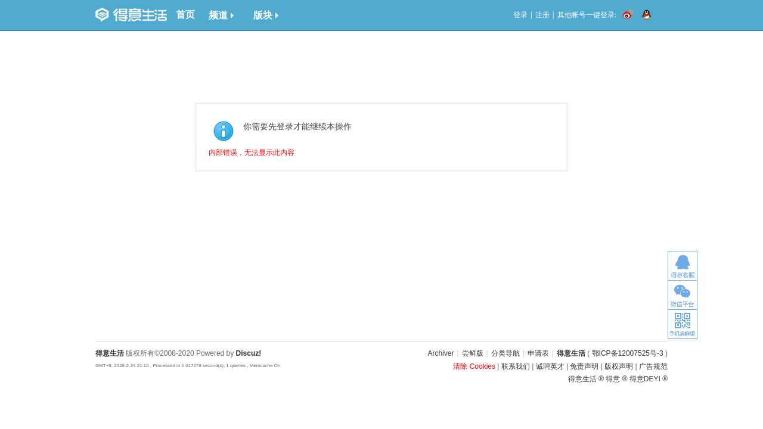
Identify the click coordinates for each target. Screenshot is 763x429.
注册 (542, 15)
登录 (520, 15)
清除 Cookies (474, 366)
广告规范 (653, 366)
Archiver (440, 353)
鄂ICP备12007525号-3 (627, 353)
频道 (221, 15)
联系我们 (515, 366)
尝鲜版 (472, 353)
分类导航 (505, 353)
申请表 (538, 353)
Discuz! (249, 353)
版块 (265, 15)
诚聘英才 (550, 366)
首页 (185, 15)
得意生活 (571, 353)
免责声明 (584, 366)
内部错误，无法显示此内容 (251, 152)
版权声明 (618, 366)
